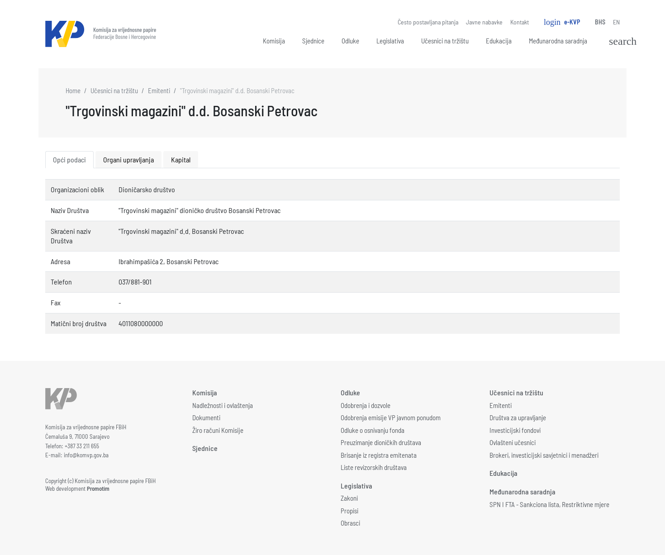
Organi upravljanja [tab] (128, 159)
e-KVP (562, 22)
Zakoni (349, 498)
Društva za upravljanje (517, 417)
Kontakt (519, 22)
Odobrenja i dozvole (365, 405)
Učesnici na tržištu (445, 41)
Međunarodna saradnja (558, 41)
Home (73, 90)
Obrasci (350, 523)
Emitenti (159, 90)
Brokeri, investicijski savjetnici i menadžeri (543, 455)
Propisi (349, 511)
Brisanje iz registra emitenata (379, 455)
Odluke (350, 41)
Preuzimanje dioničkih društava (381, 442)
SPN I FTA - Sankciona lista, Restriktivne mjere (549, 504)
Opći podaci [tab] (69, 159)
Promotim (98, 488)
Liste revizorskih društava (374, 467)
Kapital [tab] (180, 159)
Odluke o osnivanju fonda (372, 430)
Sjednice (313, 41)
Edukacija (499, 41)
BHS (600, 22)
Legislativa (390, 41)
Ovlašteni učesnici (512, 442)
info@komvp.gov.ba (86, 455)
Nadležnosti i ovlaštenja (222, 405)
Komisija (274, 41)
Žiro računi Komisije (217, 430)
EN (616, 22)
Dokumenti (206, 417)
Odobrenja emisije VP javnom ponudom (391, 417)
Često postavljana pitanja (428, 22)
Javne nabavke (484, 22)
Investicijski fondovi (515, 430)
